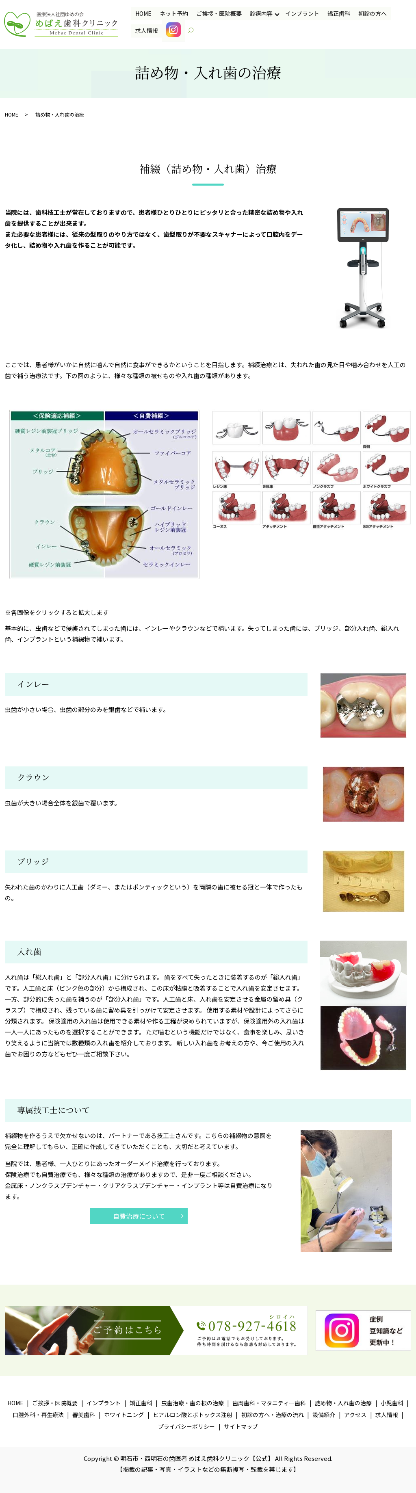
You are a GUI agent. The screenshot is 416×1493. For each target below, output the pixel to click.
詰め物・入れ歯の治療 (343, 1403)
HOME (143, 13)
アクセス (355, 1415)
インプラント (301, 13)
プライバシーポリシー (186, 1426)
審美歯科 (83, 1415)
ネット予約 (173, 13)
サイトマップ (241, 1426)
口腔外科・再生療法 (38, 1415)
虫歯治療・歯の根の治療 (192, 1403)
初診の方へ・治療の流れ (272, 1415)
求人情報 (146, 30)
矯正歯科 (337, 13)
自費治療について (139, 1216)
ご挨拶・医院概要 (218, 13)
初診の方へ (371, 13)
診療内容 (260, 13)
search (195, 30)
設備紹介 (323, 1415)
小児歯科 (392, 1403)
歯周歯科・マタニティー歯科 (269, 1403)
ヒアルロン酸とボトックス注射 (192, 1415)
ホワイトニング (124, 1415)
